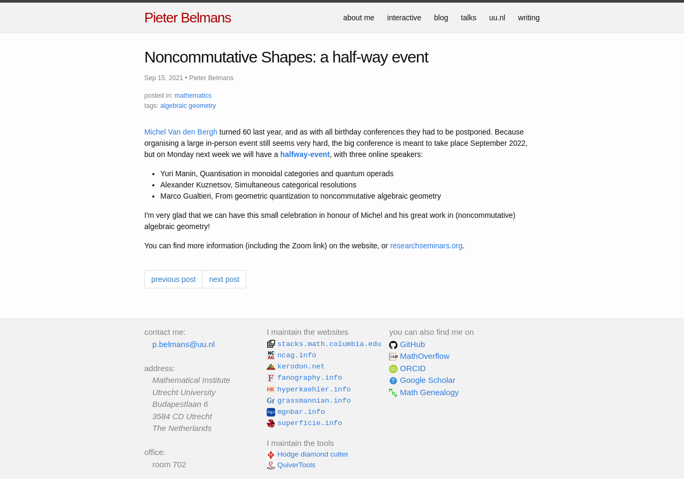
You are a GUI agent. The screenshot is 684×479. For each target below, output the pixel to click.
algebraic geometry (188, 105)
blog (441, 17)
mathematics (193, 95)
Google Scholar (422, 379)
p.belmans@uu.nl (183, 344)
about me (358, 17)
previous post (173, 279)
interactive (404, 17)
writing (529, 17)
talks (469, 17)
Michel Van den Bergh (180, 132)
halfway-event (305, 154)
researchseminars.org (426, 245)
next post (224, 279)
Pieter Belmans (187, 18)
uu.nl (497, 17)
